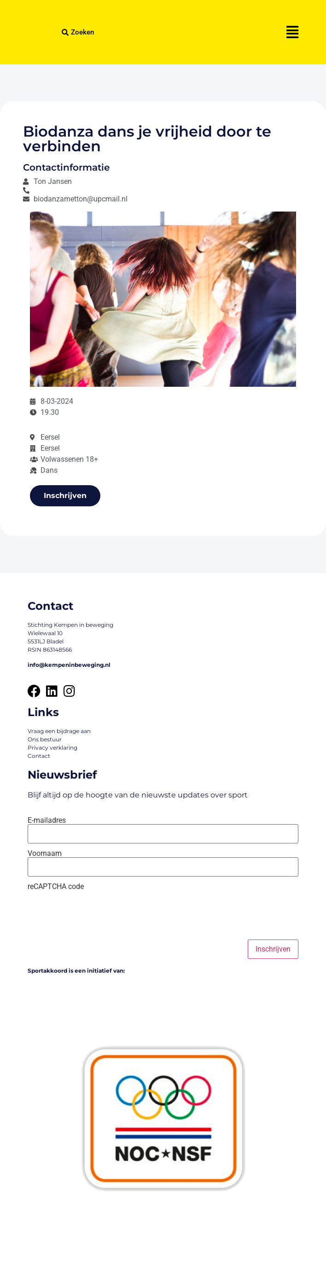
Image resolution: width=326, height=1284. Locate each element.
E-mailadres (47, 820)
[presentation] (98, 915)
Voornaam (45, 853)
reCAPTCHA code (56, 886)
